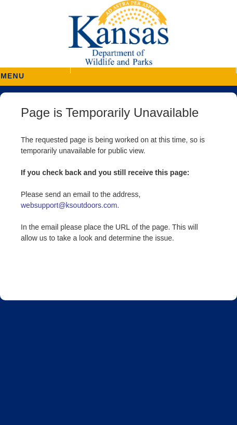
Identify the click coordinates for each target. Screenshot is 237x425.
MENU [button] (12, 72)
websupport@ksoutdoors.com (69, 205)
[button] (153, 70)
